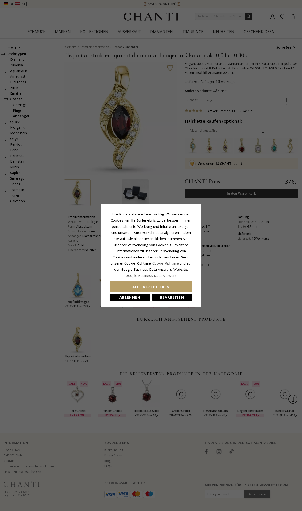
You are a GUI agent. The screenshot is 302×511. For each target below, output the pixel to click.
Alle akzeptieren (151, 286)
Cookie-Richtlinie (165, 263)
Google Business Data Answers (151, 275)
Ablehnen (130, 297)
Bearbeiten (172, 297)
